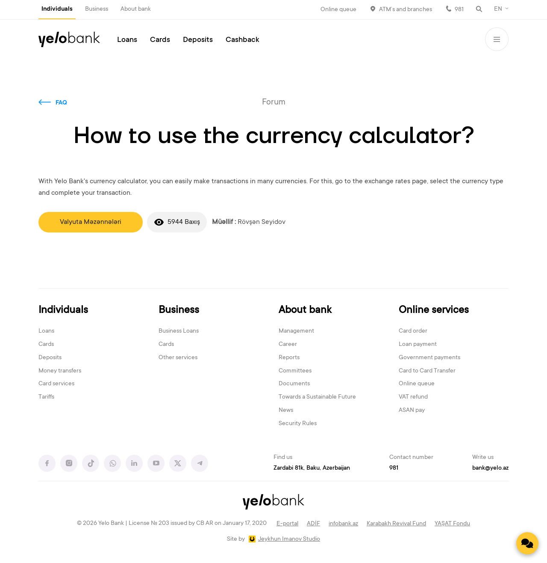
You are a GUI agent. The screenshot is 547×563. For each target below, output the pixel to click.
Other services (178, 357)
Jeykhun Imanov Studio (289, 539)
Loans (127, 40)
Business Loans (179, 331)
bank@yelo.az (490, 468)
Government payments (429, 357)
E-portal (287, 524)
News (286, 410)
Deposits (198, 40)
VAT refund (413, 397)
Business (96, 9)
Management (296, 331)
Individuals (57, 9)
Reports (289, 357)
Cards (160, 40)
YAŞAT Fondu (452, 524)
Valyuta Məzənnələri (90, 222)
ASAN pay (412, 410)
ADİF (313, 524)
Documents (294, 384)
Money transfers (59, 371)
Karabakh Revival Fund (396, 524)
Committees (295, 371)
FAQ (61, 103)
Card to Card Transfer (427, 371)
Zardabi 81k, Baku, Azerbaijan (312, 468)
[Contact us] (527, 543)
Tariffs (46, 397)
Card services (56, 384)
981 (459, 9)
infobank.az (343, 524)
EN (498, 9)
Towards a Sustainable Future (317, 397)
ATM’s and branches (405, 9)
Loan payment (418, 344)
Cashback (242, 40)
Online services (434, 310)
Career (288, 344)
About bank (136, 9)
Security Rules (298, 423)
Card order (413, 331)
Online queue (338, 9)
